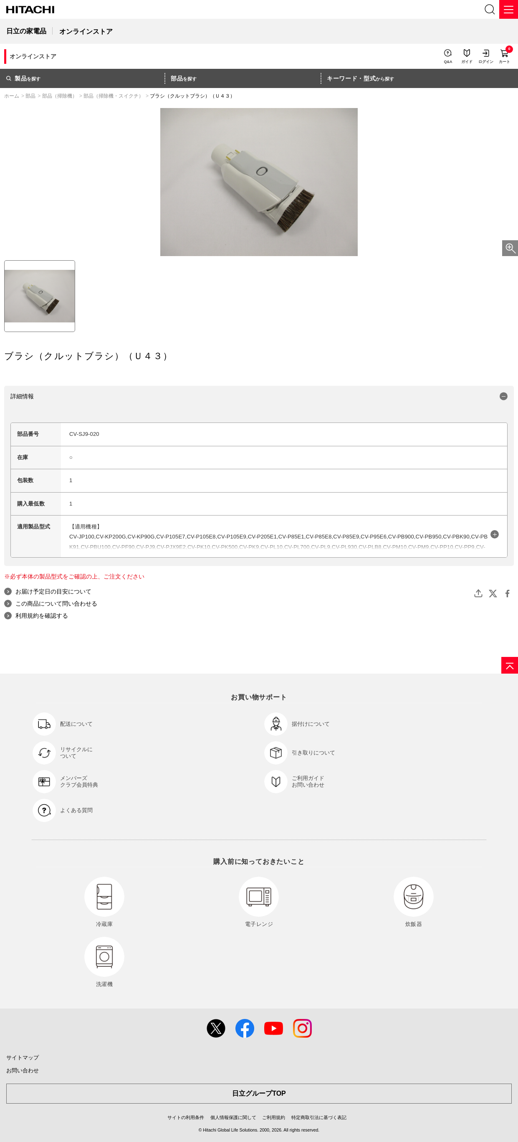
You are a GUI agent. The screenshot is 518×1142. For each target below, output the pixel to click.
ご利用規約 (273, 1117)
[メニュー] (508, 9)
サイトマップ (22, 1057)
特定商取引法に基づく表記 (318, 1117)
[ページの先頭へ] (509, 665)
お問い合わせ (22, 1070)
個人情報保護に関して (233, 1117)
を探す (23, 78)
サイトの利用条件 (185, 1117)
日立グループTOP (259, 1093)
